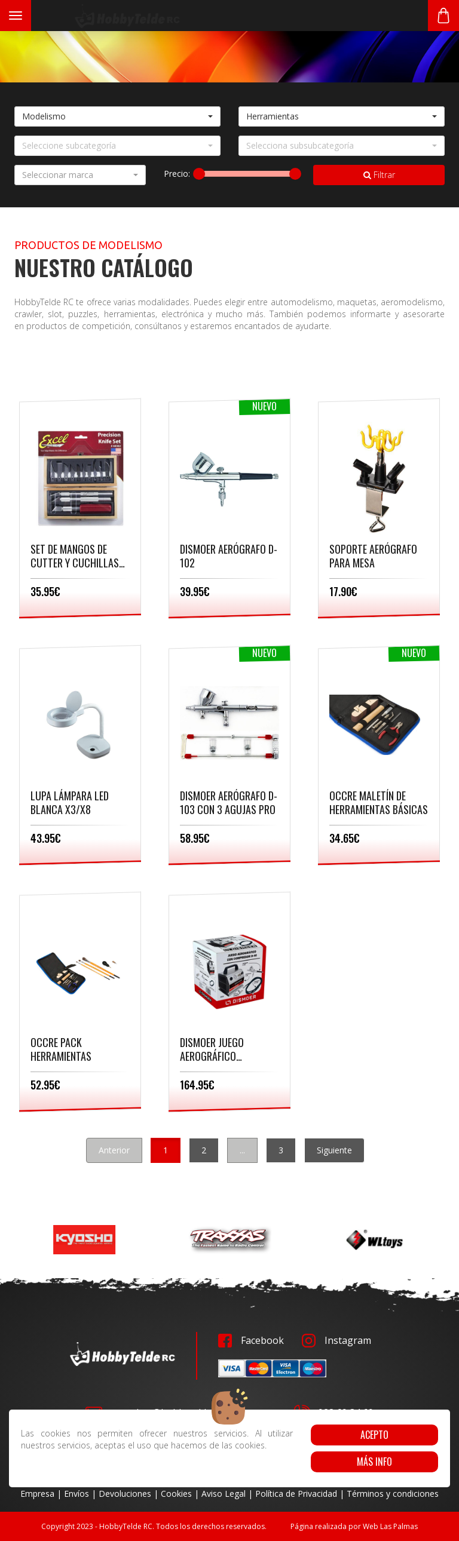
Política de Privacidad (296, 1493)
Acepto (374, 1435)
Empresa (37, 1493)
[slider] (199, 174)
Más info (374, 1461)
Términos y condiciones (393, 1493)
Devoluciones (125, 1493)
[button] (117, 116)
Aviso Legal (223, 1493)
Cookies (176, 1493)
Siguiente (334, 1150)
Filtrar (379, 174)
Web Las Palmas (390, 1526)
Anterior (114, 1150)
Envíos (76, 1493)
